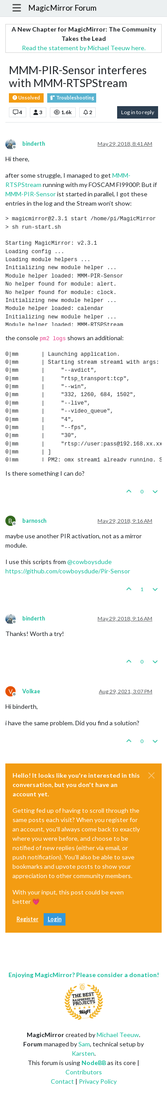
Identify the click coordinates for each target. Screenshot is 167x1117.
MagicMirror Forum (62, 7)
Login (54, 919)
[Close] (151, 775)
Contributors (83, 1072)
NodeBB (93, 1062)
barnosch (34, 520)
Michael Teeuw (118, 1034)
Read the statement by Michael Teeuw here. (84, 48)
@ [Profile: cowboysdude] (89, 561)
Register (27, 919)
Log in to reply (137, 112)
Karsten (83, 1053)
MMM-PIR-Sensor (30, 194)
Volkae (31, 691)
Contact (62, 1081)
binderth (33, 143)
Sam (84, 1044)
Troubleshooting (71, 98)
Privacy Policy (98, 1081)
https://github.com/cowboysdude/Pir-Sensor (67, 571)
